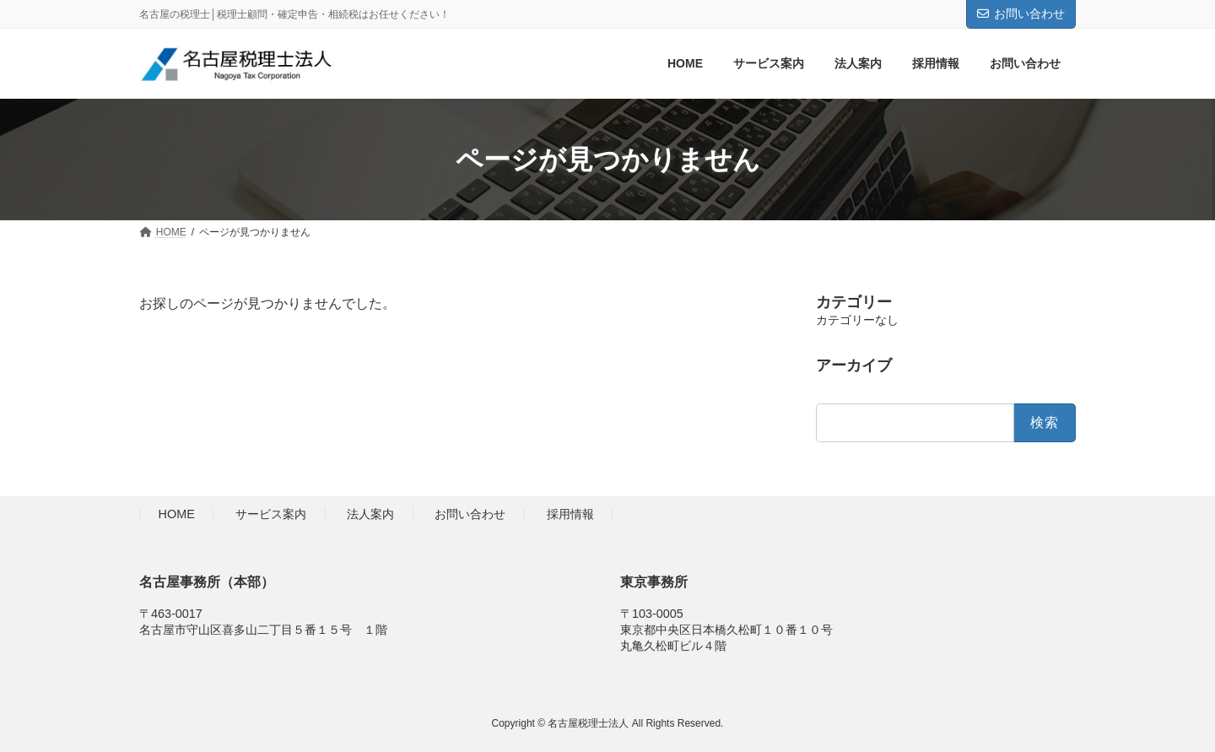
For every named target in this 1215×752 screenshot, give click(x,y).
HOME (177, 515)
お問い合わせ (1021, 13)
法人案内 (370, 515)
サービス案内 (270, 515)
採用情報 (570, 515)
